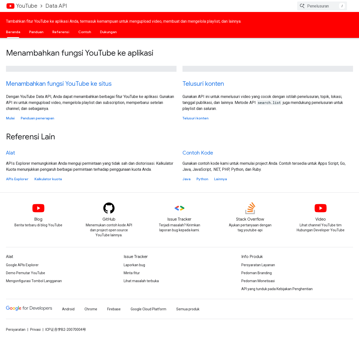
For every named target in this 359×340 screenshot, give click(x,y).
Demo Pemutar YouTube (25, 273)
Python (202, 179)
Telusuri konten (203, 83)
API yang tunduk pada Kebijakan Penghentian (277, 289)
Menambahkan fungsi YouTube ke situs (59, 83)
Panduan (36, 32)
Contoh (84, 32)
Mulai (10, 118)
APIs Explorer (17, 179)
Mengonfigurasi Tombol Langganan (34, 281)
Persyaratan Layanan (258, 265)
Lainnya (220, 179)
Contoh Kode (197, 153)
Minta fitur (132, 273)
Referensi (60, 32)
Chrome (91, 309)
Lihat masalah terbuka (141, 281)
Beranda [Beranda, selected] (13, 32)
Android (68, 309)
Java (186, 179)
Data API (56, 5)
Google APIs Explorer (22, 265)
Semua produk (187, 309)
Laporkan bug (134, 265)
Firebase (114, 309)
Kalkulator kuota (48, 179)
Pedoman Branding (256, 273)
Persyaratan (15, 330)
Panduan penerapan (37, 118)
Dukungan (108, 32)
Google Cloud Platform (148, 309)
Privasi (35, 330)
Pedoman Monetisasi (258, 281)
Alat (10, 153)
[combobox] (322, 5)
